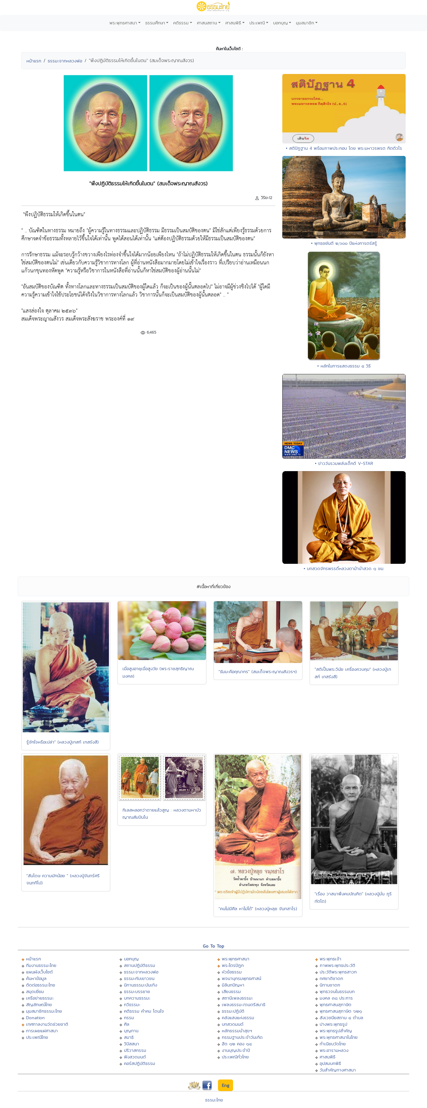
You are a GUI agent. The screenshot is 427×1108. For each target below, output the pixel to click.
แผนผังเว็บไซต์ (39, 972)
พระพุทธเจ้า (330, 959)
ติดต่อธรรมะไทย (40, 985)
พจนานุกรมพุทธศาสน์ (241, 978)
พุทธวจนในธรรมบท (337, 991)
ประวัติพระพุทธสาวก (338, 972)
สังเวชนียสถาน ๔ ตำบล (341, 1017)
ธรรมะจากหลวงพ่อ (65, 61)
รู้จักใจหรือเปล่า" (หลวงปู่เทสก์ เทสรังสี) (62, 742)
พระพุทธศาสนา (123, 23)
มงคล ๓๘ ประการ (336, 998)
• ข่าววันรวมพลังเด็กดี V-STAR (344, 463)
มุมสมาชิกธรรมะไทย (44, 1011)
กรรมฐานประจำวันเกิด (242, 1037)
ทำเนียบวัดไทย (333, 1044)
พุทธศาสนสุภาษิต (335, 1004)
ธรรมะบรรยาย (137, 991)
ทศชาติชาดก (331, 978)
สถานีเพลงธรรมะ (237, 998)
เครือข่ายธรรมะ (40, 998)
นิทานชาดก (330, 985)
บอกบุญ (280, 23)
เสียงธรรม (231, 991)
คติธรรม (181, 23)
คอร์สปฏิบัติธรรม (139, 1063)
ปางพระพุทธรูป (333, 1024)
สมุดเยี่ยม (35, 991)
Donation (35, 1017)
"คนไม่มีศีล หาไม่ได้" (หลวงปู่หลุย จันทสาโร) (258, 908)
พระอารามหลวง (334, 1050)
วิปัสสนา (131, 1044)
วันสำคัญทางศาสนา (338, 1070)
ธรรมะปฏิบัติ (233, 1011)
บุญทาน (131, 1030)
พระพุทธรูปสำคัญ (336, 1030)
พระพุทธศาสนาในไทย (339, 1037)
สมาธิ (129, 1037)
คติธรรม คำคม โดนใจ (144, 1011)
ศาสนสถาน (207, 23)
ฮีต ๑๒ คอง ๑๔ (237, 1044)
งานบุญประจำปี (236, 1050)
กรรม (129, 1017)
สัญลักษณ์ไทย (39, 1004)
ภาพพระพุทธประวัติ (337, 965)
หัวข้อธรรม (232, 972)
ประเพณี (257, 23)
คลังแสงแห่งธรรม (238, 1017)
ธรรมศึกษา (155, 23)
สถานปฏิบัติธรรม (139, 965)
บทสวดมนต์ (232, 1024)
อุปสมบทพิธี (330, 1063)
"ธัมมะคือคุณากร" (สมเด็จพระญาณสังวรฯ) (258, 671)
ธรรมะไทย (214, 1100)
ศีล (126, 1024)
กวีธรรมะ (132, 1004)
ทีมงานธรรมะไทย (41, 965)
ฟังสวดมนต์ (135, 1057)
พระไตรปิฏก (233, 965)
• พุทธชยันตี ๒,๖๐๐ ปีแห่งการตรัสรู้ (344, 243)
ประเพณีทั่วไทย (235, 1057)
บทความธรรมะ (137, 998)
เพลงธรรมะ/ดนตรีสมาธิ (243, 1004)
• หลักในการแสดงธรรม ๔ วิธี (344, 366)
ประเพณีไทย (37, 1037)
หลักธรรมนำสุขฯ (237, 1030)
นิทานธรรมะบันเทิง (140, 985)
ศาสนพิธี (233, 23)
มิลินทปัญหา (233, 985)
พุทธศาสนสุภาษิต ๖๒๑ (341, 1011)
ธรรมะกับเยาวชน (139, 978)
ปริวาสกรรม (135, 1050)
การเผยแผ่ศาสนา (42, 1030)
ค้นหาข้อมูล (36, 978)
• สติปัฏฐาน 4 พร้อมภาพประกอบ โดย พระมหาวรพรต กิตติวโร (344, 148)
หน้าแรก (33, 61)
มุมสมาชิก (305, 23)
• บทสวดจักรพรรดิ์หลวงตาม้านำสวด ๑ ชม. (344, 568)
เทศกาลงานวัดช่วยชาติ (47, 1024)
